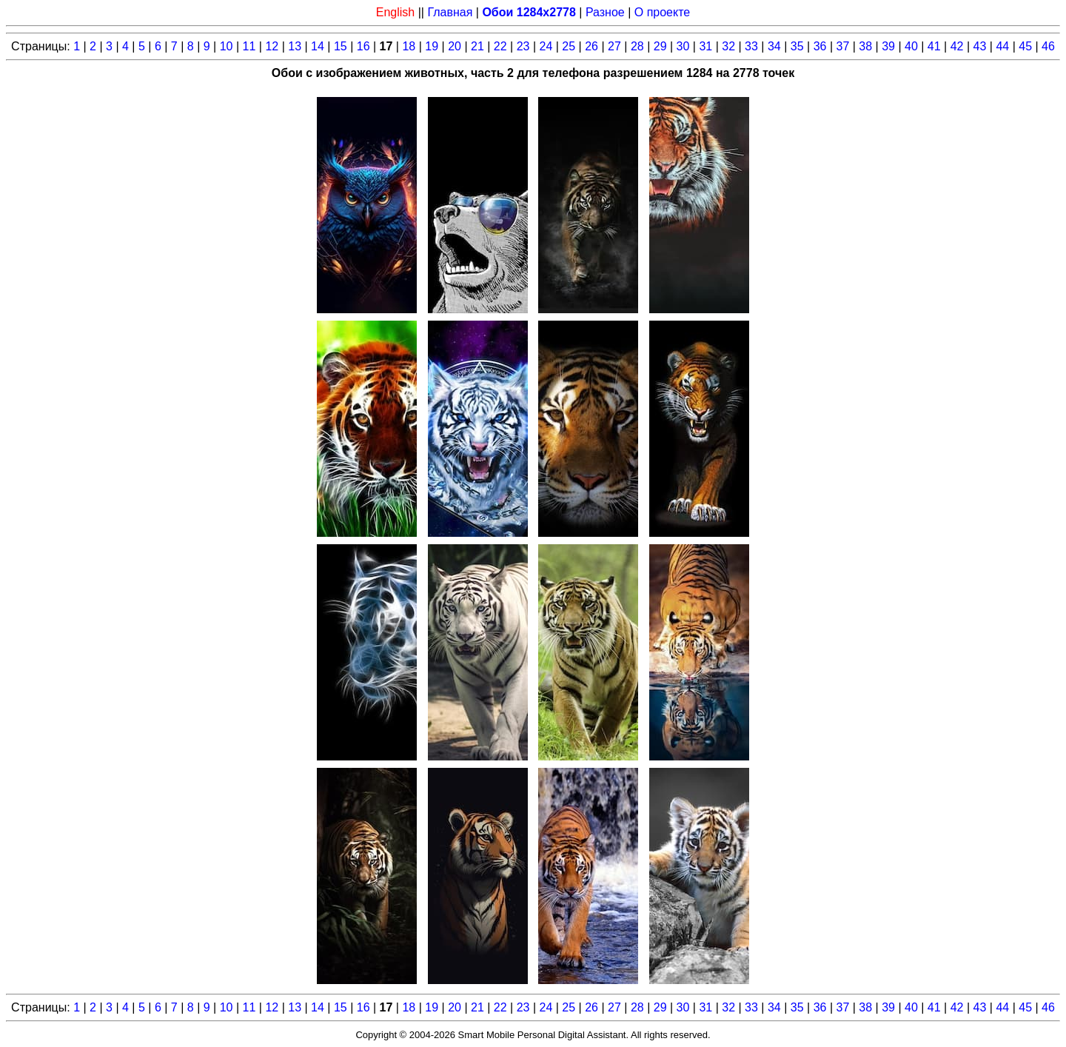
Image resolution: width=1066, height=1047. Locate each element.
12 (271, 46)
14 (317, 46)
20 (454, 46)
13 (294, 46)
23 (523, 46)
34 (774, 46)
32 (728, 46)
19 (431, 46)
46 (1048, 46)
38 (865, 46)
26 (591, 46)
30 (683, 46)
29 (660, 46)
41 (934, 46)
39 (888, 46)
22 (500, 46)
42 (957, 46)
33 (751, 46)
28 (637, 46)
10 (226, 46)
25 (568, 46)
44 (1002, 46)
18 (408, 46)
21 (477, 46)
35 (797, 46)
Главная (449, 12)
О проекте (662, 12)
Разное (605, 12)
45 (1025, 46)
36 (820, 46)
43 (980, 46)
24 (546, 46)
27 (614, 46)
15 (340, 46)
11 (249, 46)
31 (705, 46)
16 (363, 46)
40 (911, 46)
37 (842, 46)
